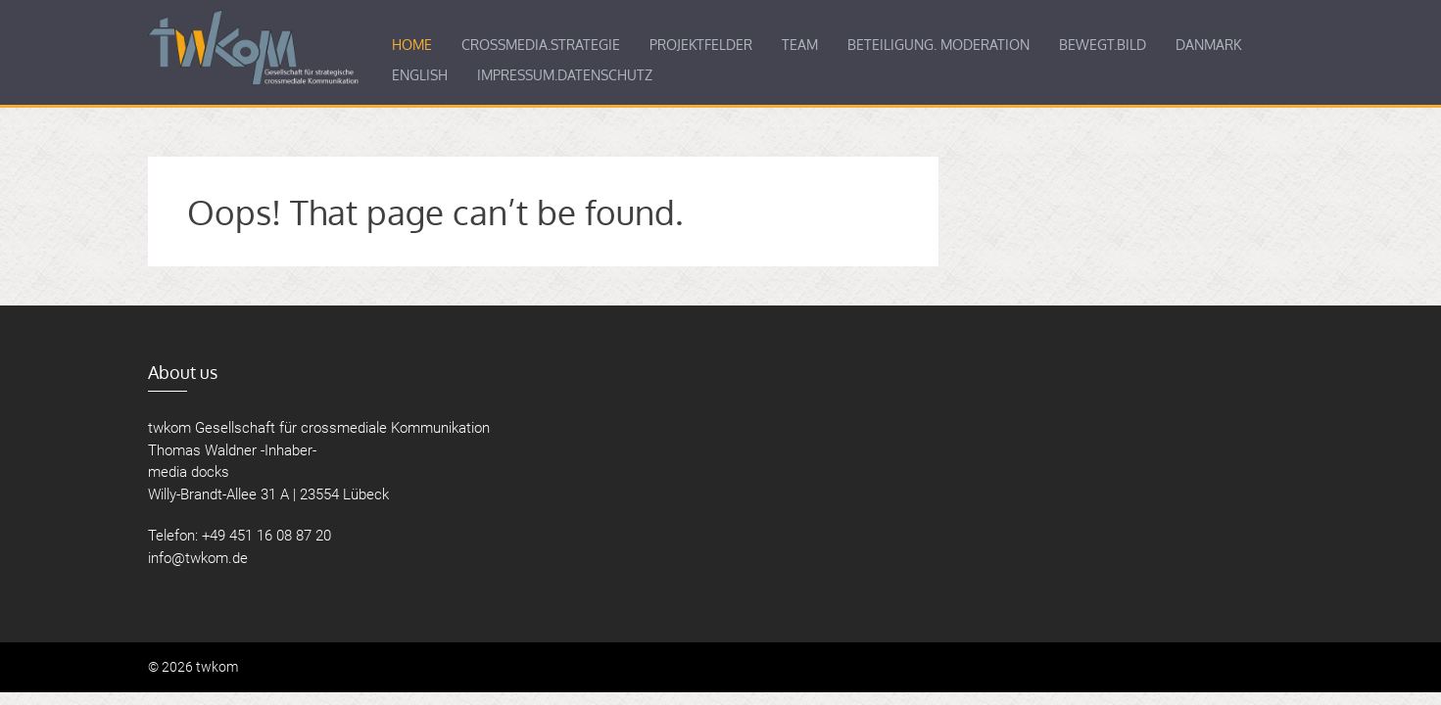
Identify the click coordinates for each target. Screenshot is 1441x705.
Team (800, 44)
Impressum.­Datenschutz (564, 75)
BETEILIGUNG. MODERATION (938, 44)
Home (412, 44)
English (420, 75)
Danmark (1208, 44)
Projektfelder (700, 44)
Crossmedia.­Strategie (540, 44)
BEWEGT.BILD (1102, 44)
